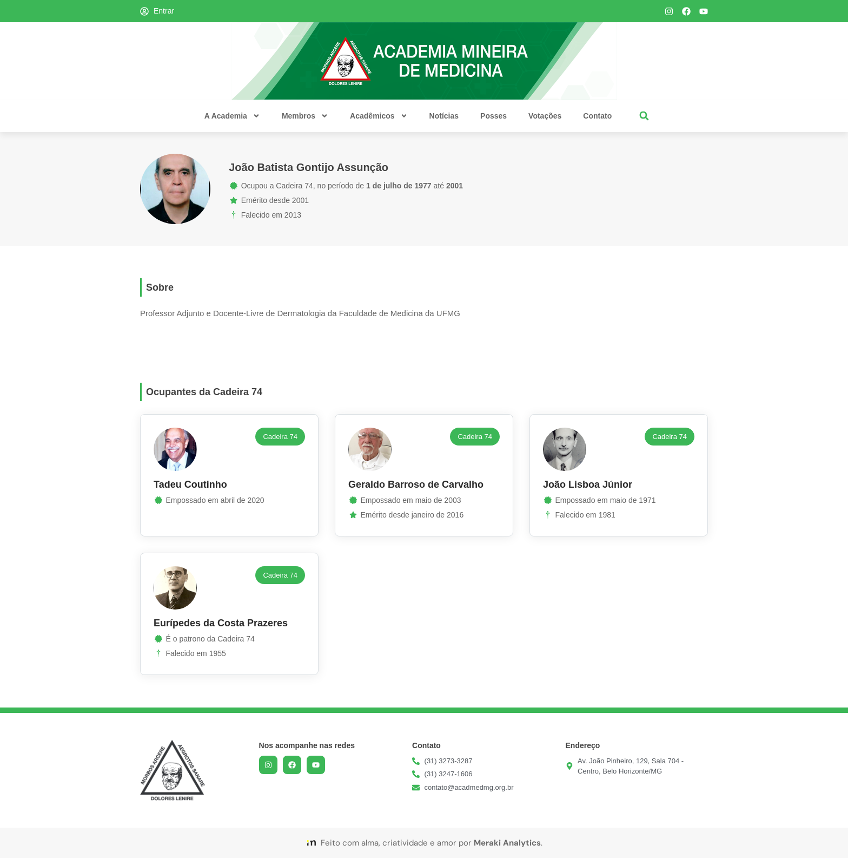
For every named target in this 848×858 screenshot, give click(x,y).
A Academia (232, 116)
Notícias (444, 116)
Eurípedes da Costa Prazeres (221, 623)
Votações (544, 116)
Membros (305, 116)
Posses (493, 116)
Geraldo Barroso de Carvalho (415, 484)
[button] (643, 116)
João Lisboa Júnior (587, 484)
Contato (597, 116)
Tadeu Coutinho (190, 484)
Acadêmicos (378, 116)
